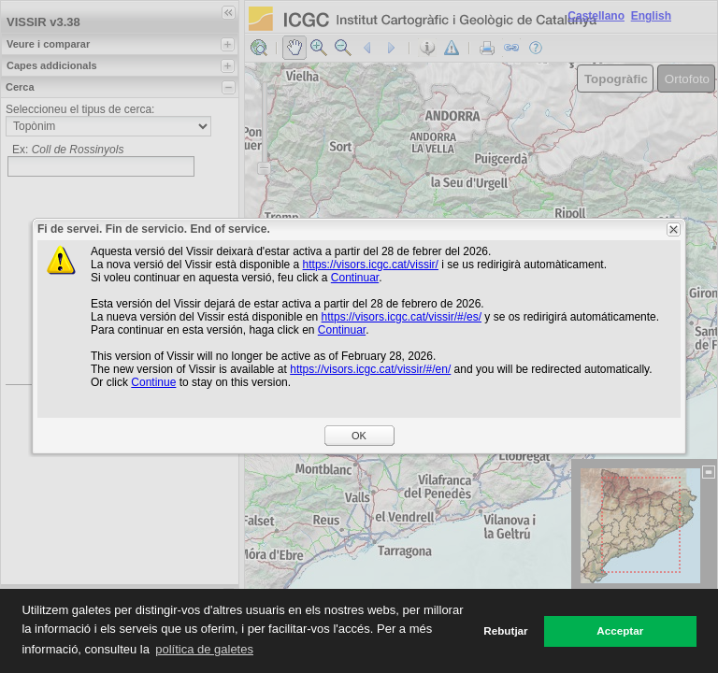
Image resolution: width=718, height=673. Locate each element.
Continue (153, 382)
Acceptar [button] (619, 630)
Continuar (355, 277)
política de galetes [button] (204, 649)
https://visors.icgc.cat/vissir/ (370, 264)
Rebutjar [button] (505, 630)
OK (359, 435)
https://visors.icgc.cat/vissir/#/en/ (370, 369)
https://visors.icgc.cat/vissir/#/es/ (401, 316)
